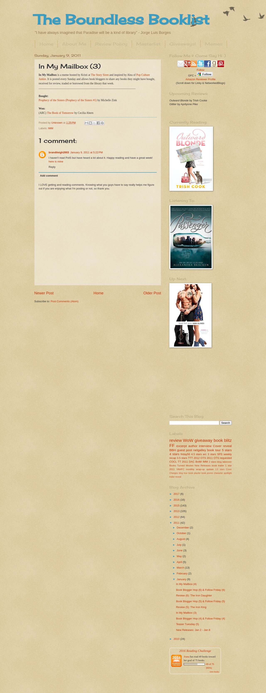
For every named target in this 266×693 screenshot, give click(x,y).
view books (214, 672)
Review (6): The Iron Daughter (194, 595)
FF (172, 445)
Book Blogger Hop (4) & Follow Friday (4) (200, 618)
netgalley (199, 450)
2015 (177, 505)
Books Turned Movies (181, 465)
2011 (177, 522)
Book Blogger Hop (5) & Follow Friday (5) (200, 601)
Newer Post (44, 293)
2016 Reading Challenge (195, 650)
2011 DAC (188, 461)
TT (179, 461)
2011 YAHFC (176, 469)
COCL (173, 461)
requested (226, 458)
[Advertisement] (195, 381)
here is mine (56, 161)
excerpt (181, 446)
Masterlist (148, 44)
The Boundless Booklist (121, 19)
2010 (177, 638)
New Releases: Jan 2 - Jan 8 (193, 630)
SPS (220, 454)
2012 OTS (200, 458)
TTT (190, 458)
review (175, 440)
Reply (52, 166)
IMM (50, 128)
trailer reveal (175, 477)
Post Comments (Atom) (65, 301)
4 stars (174, 454)
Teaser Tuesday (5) (187, 624)
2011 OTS (213, 458)
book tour (214, 450)
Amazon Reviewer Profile (201, 79)
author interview (200, 446)
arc (205, 454)
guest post (184, 450)
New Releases (203, 465)
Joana (186, 656)
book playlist (194, 473)
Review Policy (111, 44)
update (210, 469)
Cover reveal (222, 446)
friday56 (185, 454)
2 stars (212, 462)
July (179, 544)
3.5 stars (182, 458)
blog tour (183, 473)
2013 (177, 511)
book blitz (223, 440)
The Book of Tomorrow (60, 112)
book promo (207, 473)
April (180, 562)
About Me (74, 44)
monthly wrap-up (195, 469)
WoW (188, 440)
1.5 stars (219, 469)
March (181, 567)
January (182, 579)
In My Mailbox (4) (186, 584)
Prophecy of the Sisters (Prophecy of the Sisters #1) (68, 100)
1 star (228, 465)
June (180, 550)
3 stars (212, 454)
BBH (172, 450)
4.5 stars (196, 454)
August (181, 539)
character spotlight (223, 473)
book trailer (218, 465)
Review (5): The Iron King (191, 607)
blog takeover (224, 462)
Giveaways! (182, 44)
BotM (199, 461)
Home (46, 44)
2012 (177, 517)
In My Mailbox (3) (186, 612)
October (182, 533)
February (182, 573)
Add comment (49, 175)
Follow (200, 69)
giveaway (203, 440)
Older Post (152, 293)
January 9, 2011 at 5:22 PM (86, 152)
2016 (177, 499)
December (183, 527)
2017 (177, 493)
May (179, 556)
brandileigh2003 (59, 152)
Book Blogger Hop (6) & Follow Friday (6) (200, 589)
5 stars (227, 450)
